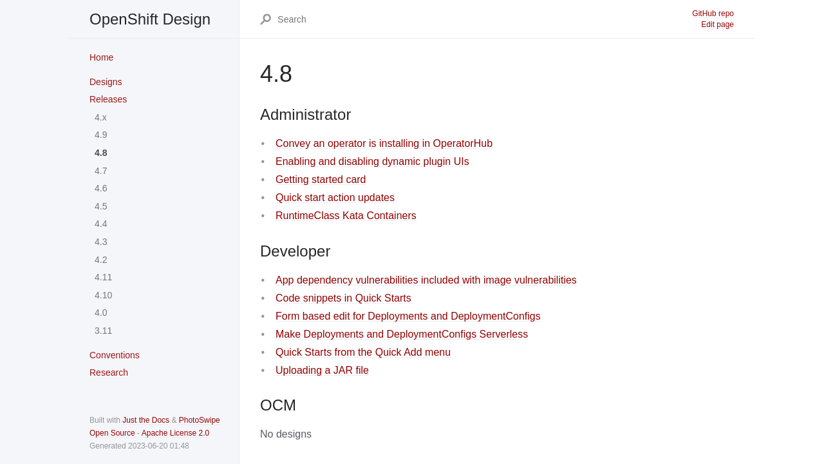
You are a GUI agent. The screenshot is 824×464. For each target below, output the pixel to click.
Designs (105, 82)
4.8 (101, 153)
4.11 (103, 277)
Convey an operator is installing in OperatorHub (384, 143)
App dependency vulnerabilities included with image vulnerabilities (426, 280)
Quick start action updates (335, 197)
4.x (101, 117)
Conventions (114, 355)
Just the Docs (145, 420)
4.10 (103, 295)
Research (108, 372)
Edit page (717, 24)
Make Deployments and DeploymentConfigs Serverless (402, 334)
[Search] (484, 19)
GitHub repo (713, 13)
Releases (108, 99)
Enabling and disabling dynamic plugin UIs (372, 161)
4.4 (101, 223)
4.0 (101, 312)
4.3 (101, 242)
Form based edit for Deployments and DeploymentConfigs (408, 316)
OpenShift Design (150, 19)
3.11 (103, 330)
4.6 (101, 188)
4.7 (101, 171)
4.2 (101, 260)
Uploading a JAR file (322, 370)
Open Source (112, 433)
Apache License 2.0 (175, 433)
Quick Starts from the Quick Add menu (363, 352)
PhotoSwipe (199, 420)
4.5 (101, 206)
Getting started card (321, 179)
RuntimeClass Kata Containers (346, 215)
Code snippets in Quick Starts (343, 298)
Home (101, 57)
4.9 (101, 135)
